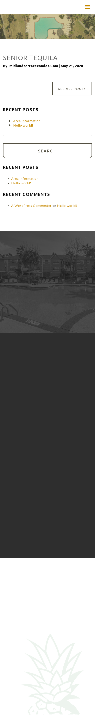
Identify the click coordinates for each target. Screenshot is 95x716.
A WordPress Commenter (31, 205)
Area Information (27, 121)
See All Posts (72, 88)
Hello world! (23, 125)
